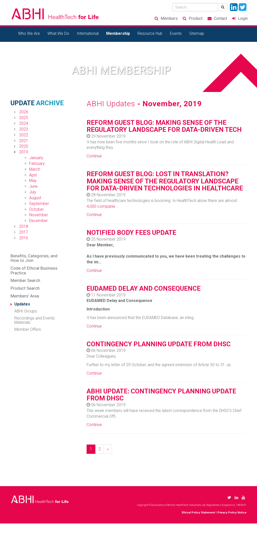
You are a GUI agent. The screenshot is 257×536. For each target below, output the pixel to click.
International (88, 33)
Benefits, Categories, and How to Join (34, 258)
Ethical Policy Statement (198, 512)
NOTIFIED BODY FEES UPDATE (131, 232)
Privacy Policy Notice (231, 512)
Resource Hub (150, 33)
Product (196, 18)
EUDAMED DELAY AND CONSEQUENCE (144, 288)
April (33, 175)
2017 (23, 232)
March (34, 169)
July (32, 192)
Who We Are (29, 33)
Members (169, 18)
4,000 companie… (102, 206)
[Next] (108, 449)
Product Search (25, 288)
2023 (23, 129)
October (36, 209)
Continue (94, 156)
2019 (23, 152)
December (38, 220)
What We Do (58, 33)
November (38, 214)
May (33, 180)
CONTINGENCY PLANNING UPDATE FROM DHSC (159, 344)
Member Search (25, 280)
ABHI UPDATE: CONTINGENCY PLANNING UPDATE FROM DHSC (161, 394)
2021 (23, 140)
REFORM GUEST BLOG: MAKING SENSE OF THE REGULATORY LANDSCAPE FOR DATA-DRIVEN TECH (164, 126)
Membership (118, 33)
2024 (23, 123)
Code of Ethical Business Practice (34, 270)
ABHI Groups (25, 311)
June (33, 186)
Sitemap (196, 33)
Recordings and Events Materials (34, 320)
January (36, 157)
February (37, 163)
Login (243, 18)
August (35, 197)
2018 (23, 226)
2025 (23, 117)
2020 (23, 146)
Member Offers (27, 329)
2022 (23, 135)
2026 (23, 112)
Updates (22, 304)
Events (176, 33)
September (39, 203)
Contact (220, 18)
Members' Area (25, 295)
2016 (23, 238)
